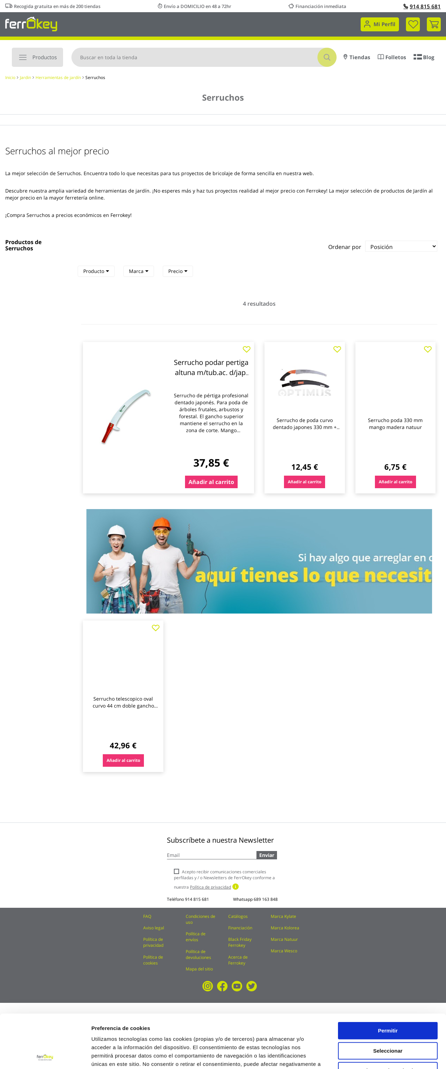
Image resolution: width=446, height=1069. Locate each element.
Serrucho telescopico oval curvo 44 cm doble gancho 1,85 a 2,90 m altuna (123, 705)
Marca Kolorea (285, 928)
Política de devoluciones (198, 954)
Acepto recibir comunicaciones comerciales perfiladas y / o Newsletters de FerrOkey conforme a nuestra (224, 879)
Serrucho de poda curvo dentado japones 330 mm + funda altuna (305, 427)
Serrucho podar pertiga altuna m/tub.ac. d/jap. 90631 (211, 372)
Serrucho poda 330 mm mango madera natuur (395, 423)
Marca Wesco (284, 951)
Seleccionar (387, 997)
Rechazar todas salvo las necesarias (388, 1019)
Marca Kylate (283, 916)
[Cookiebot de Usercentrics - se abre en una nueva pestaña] (45, 1055)
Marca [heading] (138, 271)
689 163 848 (266, 899)
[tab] (96, 271)
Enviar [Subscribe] (266, 855)
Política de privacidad (153, 942)
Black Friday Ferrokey (240, 942)
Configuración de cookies (385, 1055)
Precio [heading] (177, 271)
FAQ (147, 916)
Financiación (240, 928)
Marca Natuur (284, 939)
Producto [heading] (96, 271)
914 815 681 (422, 6)
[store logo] (31, 23)
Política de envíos (196, 937)
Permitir (388, 977)
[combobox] (204, 57)
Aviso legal (153, 928)
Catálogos (238, 916)
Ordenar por (344, 247)
